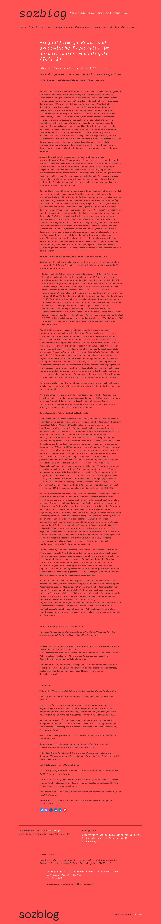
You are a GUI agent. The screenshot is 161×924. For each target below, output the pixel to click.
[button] (42, 810)
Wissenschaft (90, 841)
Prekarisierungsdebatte (97, 838)
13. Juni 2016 (54, 878)
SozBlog (43, 12)
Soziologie (55, 830)
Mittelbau (123, 834)
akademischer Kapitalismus (99, 834)
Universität (120, 838)
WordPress (137, 914)
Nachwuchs (136, 834)
